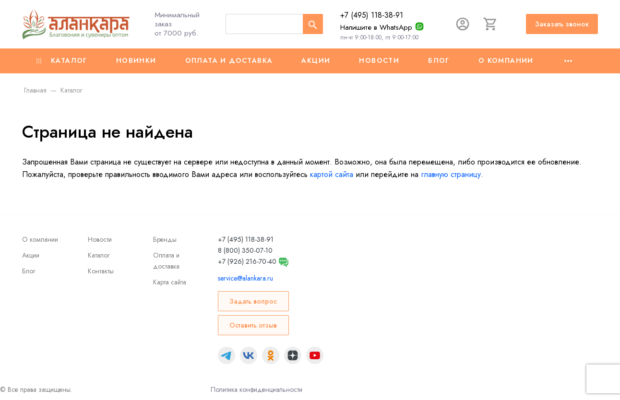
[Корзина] (490, 24)
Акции (315, 60)
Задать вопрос (253, 301)
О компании (506, 60)
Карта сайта (169, 282)
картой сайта (331, 174)
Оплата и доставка (229, 60)
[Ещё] (568, 60)
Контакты (101, 271)
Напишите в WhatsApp (376, 27)
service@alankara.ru (245, 278)
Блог (439, 60)
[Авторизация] (462, 24)
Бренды (165, 239)
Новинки (136, 60)
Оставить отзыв (253, 325)
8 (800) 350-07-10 (245, 250)
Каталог (61, 60)
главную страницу (451, 174)
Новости (379, 60)
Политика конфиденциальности (256, 389)
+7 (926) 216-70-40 (247, 261)
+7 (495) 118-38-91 (371, 15)
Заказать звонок (562, 24)
